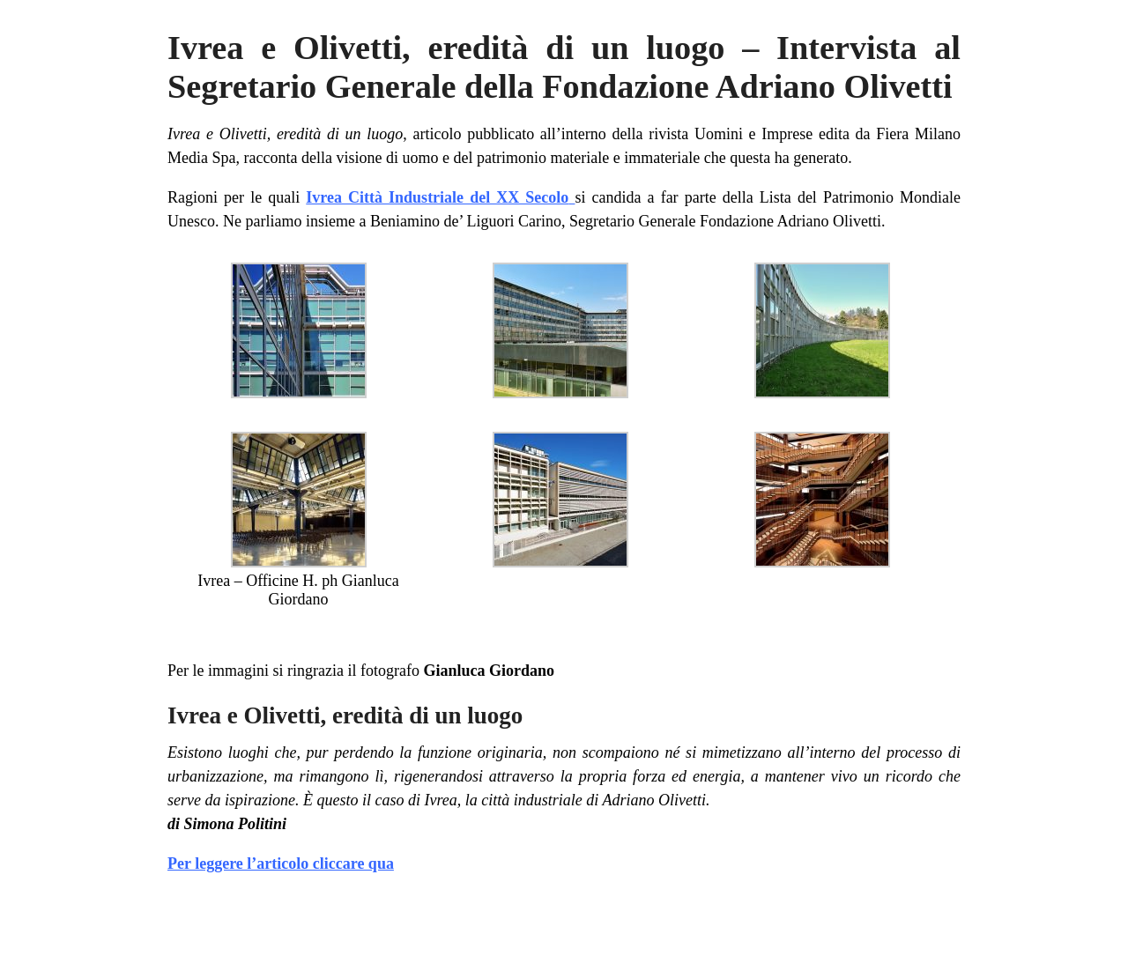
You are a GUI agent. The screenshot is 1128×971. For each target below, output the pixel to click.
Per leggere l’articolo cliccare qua (280, 863)
